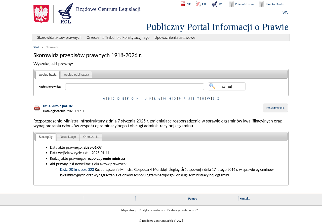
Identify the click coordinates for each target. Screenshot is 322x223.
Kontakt (245, 198)
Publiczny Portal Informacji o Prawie (217, 26)
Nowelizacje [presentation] (68, 137)
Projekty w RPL (275, 108)
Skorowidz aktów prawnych (59, 37)
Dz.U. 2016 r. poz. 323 (77, 169)
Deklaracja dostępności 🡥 (182, 210)
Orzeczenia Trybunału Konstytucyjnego (118, 37)
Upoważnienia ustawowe (174, 37)
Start (36, 47)
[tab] (47, 75)
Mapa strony (129, 210)
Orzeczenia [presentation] (91, 137)
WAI (286, 12)
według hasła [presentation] (47, 74)
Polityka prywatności (152, 210)
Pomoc (192, 198)
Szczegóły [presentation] (46, 137)
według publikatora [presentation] (76, 74)
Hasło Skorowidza (50, 86)
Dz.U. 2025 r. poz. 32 (58, 106)
